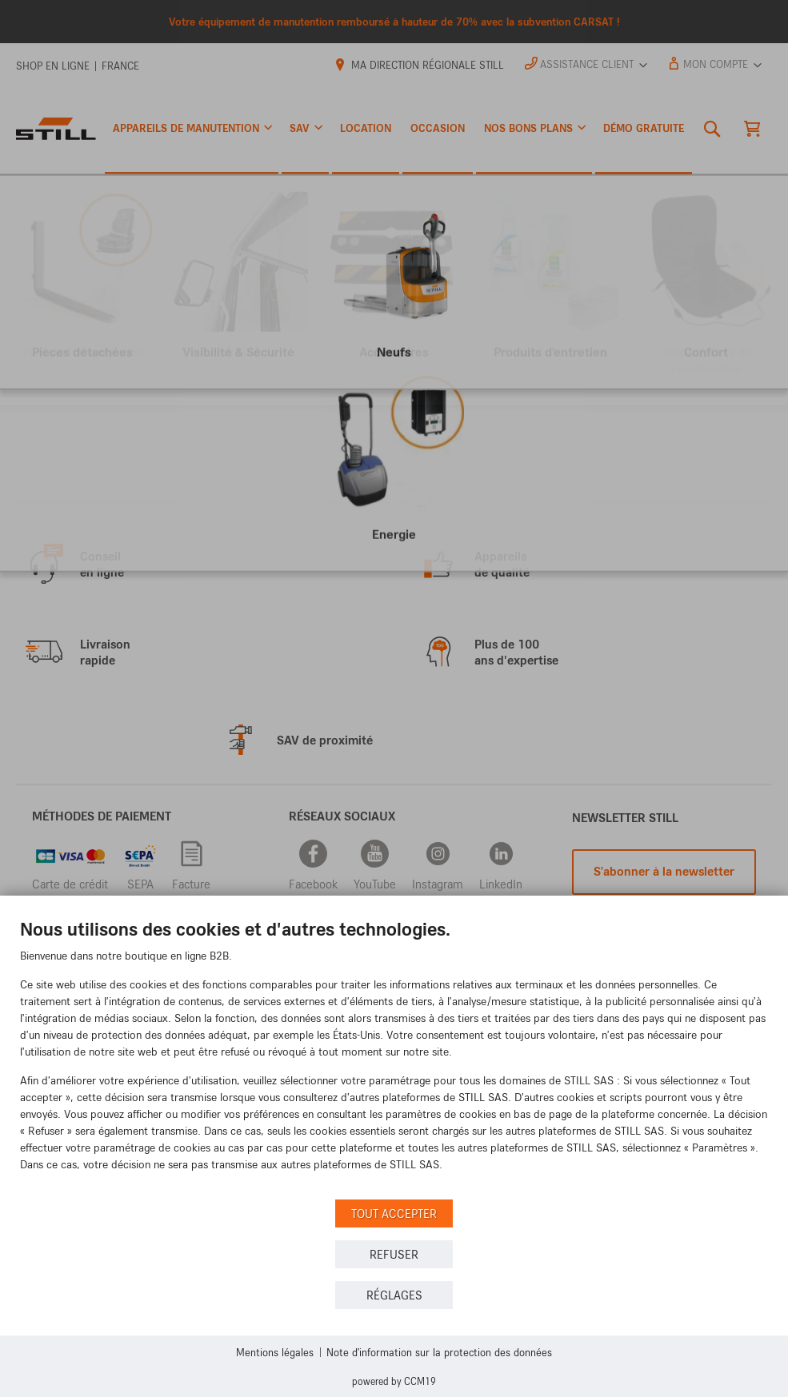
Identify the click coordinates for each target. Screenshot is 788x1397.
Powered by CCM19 (394, 1381)
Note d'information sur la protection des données (439, 1352)
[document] (394, 1056)
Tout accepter (394, 1213)
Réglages (394, 1295)
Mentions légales (275, 1352)
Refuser (394, 1254)
